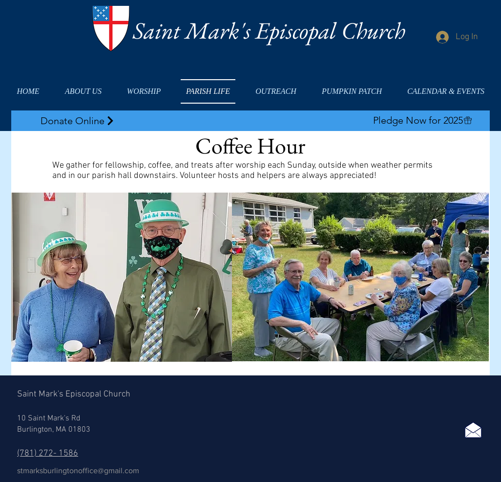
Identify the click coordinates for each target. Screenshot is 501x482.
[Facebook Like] (466, 392)
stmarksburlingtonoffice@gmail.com (78, 470)
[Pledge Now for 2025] (422, 120)
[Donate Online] (78, 121)
